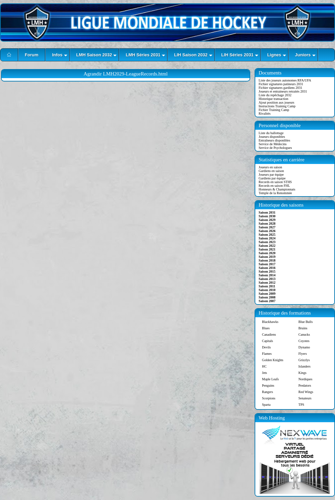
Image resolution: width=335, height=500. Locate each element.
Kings (302, 373)
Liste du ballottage (271, 133)
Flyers (302, 353)
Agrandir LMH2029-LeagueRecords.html (126, 73)
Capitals (267, 341)
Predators (304, 385)
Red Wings (305, 392)
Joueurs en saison (270, 167)
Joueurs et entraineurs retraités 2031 (283, 91)
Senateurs (305, 398)
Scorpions (268, 398)
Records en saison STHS (275, 182)
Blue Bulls (305, 322)
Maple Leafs (270, 379)
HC (264, 366)
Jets (264, 373)
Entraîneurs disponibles (274, 140)
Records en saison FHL (274, 185)
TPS (301, 404)
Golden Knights (272, 360)
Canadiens (269, 334)
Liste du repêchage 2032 (275, 95)
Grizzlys (304, 360)
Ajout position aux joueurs (276, 102)
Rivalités (265, 113)
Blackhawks (270, 322)
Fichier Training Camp (274, 110)
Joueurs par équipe (271, 174)
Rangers (267, 392)
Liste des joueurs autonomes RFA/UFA (285, 80)
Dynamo (304, 347)
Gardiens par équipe (272, 178)
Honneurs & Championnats (277, 189)
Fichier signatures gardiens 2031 (280, 88)
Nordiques (305, 379)
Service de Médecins (272, 144)
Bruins (303, 328)
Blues (266, 328)
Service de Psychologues (275, 148)
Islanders (304, 366)
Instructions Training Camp (277, 106)
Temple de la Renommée (275, 193)
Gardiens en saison (271, 171)
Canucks (304, 334)
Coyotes (304, 341)
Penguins (268, 385)
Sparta (266, 404)
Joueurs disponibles (272, 136)
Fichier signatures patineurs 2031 (281, 84)
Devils (266, 347)
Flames (267, 353)
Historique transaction (273, 99)
